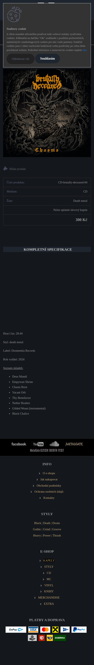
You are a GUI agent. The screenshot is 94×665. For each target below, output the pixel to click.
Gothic (37, 529)
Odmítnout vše (20, 58)
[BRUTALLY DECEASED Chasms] (47, 113)
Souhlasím (47, 58)
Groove (56, 529)
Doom (56, 523)
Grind (46, 529)
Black (37, 523)
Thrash (57, 535)
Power (47, 535)
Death (46, 523)
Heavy (37, 535)
